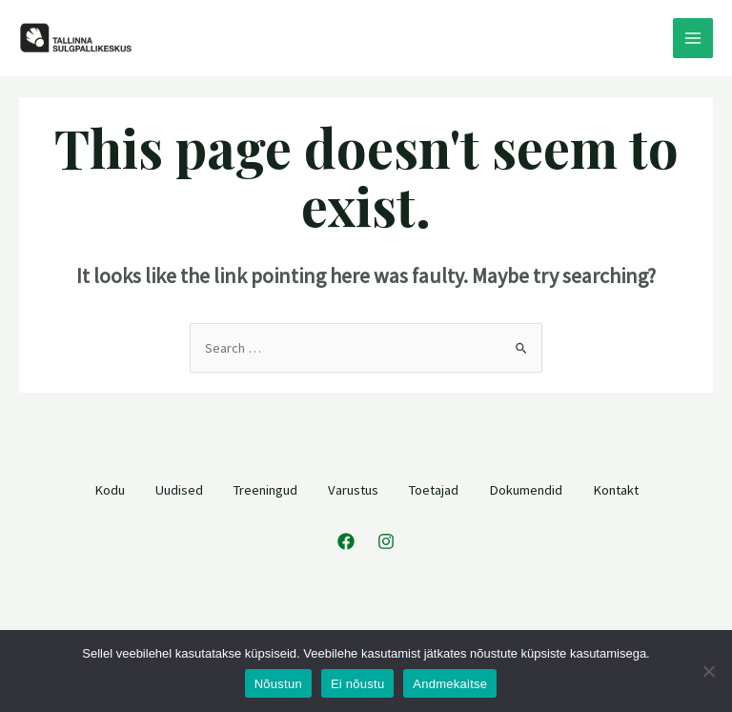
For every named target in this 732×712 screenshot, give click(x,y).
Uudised (179, 489)
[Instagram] (386, 541)
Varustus (353, 489)
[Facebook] (346, 541)
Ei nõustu (357, 684)
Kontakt (616, 489)
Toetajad (433, 489)
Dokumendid (525, 489)
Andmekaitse (450, 684)
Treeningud (265, 489)
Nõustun (278, 684)
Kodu (109, 489)
